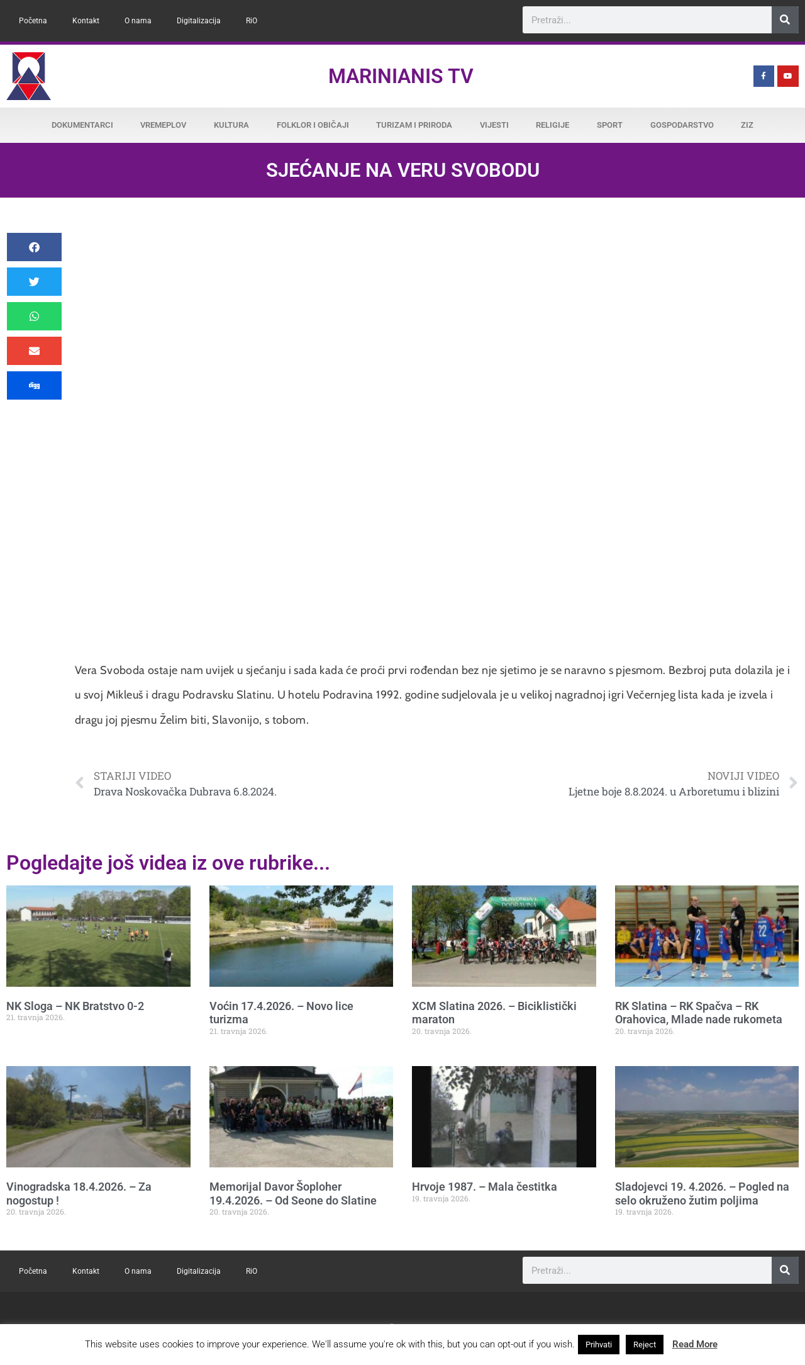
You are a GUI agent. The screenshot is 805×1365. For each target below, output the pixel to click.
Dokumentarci (82, 125)
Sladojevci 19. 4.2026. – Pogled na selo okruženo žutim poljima (702, 1193)
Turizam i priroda (414, 125)
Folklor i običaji (313, 125)
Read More (695, 1344)
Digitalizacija (199, 20)
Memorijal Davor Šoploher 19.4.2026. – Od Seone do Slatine (293, 1193)
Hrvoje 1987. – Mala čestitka (484, 1186)
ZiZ (747, 125)
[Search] (785, 19)
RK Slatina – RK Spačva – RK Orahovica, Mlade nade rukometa (698, 1012)
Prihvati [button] (599, 1344)
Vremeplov (163, 125)
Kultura (231, 125)
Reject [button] (644, 1344)
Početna (33, 20)
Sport (610, 125)
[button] (34, 247)
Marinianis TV (401, 76)
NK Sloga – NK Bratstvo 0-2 (75, 1006)
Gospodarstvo (682, 125)
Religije (552, 125)
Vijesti (494, 125)
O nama (138, 20)
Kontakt (85, 20)
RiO (251, 20)
